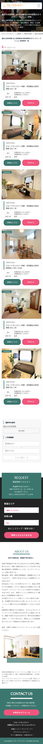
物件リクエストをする (21, 535)
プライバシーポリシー (21, 732)
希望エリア (9, 503)
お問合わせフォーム (21, 712)
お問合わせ (28, 735)
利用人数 (8, 516)
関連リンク (15, 729)
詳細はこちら (12, 103)
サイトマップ (26, 729)
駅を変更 (21, 431)
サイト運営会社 (16, 735)
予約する (30, 103)
